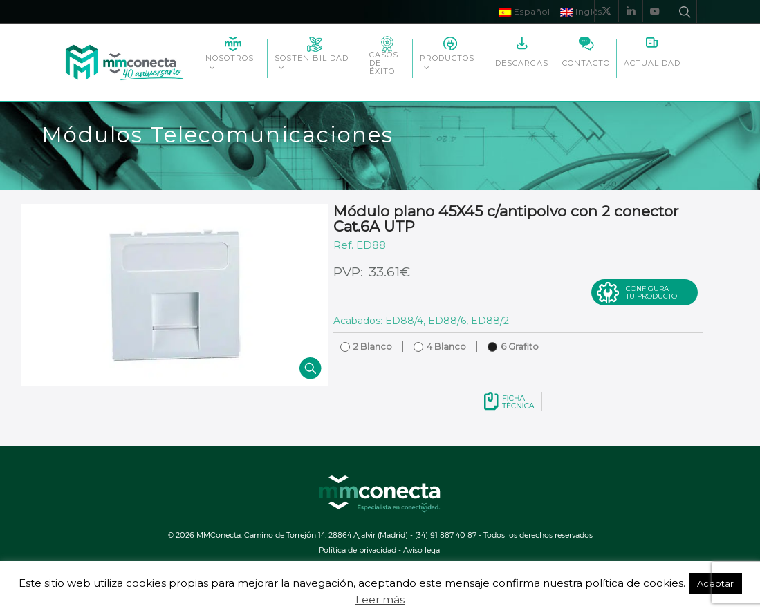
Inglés (581, 11)
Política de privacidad (357, 549)
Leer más (380, 599)
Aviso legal (422, 549)
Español (524, 11)
